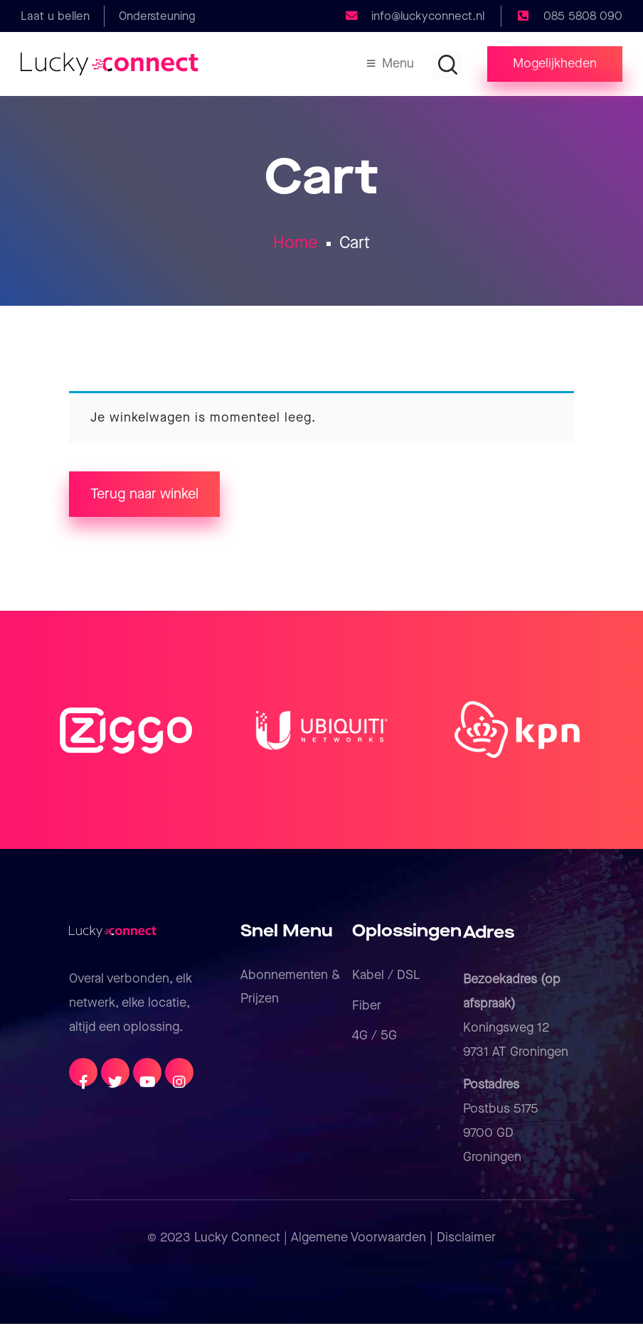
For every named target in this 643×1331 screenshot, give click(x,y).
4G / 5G (374, 1042)
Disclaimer (466, 1244)
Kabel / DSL (386, 982)
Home (295, 245)
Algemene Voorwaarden (358, 1244)
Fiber (366, 1012)
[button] (554, 64)
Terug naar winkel (144, 501)
